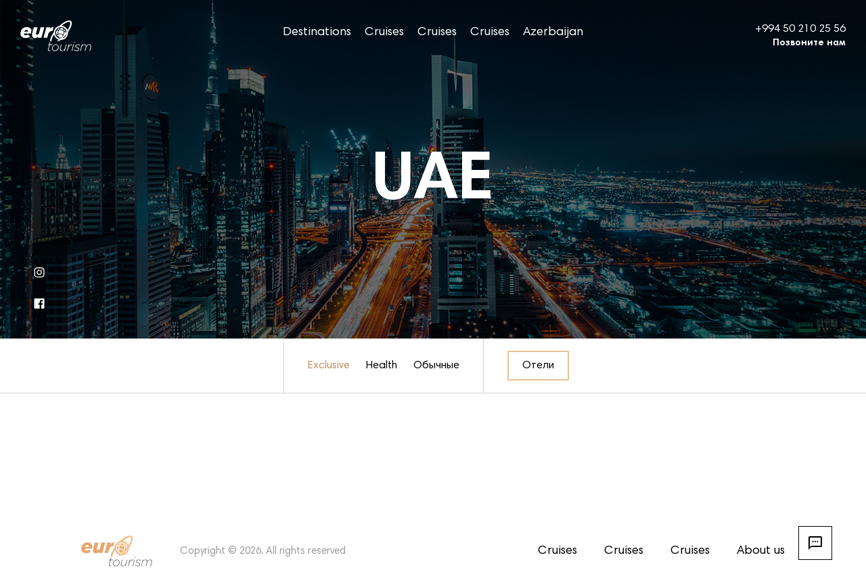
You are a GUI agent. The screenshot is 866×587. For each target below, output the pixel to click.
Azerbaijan (553, 32)
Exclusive (329, 365)
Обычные (436, 365)
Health (381, 365)
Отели (538, 365)
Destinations (317, 32)
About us (761, 551)
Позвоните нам (809, 43)
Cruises (384, 32)
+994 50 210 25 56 (800, 29)
